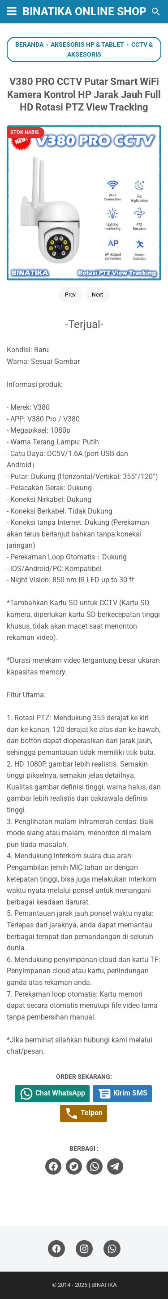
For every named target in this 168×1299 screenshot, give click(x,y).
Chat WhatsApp (52, 1093)
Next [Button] (97, 295)
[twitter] (74, 1166)
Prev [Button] (70, 295)
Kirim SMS (122, 1093)
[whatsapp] (94, 1166)
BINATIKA (103, 1284)
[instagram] (84, 1249)
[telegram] (115, 1166)
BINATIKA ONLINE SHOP (84, 11)
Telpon (84, 1113)
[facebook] (53, 1166)
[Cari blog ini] (156, 11)
